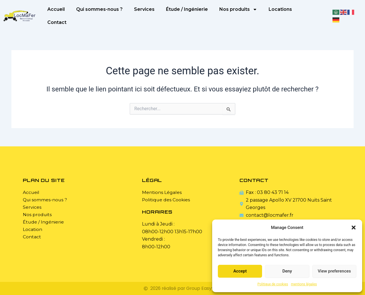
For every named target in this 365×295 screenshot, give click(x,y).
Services (144, 9)
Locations (280, 9)
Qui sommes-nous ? (99, 9)
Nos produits (238, 9)
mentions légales (304, 284)
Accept (240, 271)
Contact (56, 22)
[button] (353, 227)
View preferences (334, 271)
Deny (287, 271)
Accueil (56, 9)
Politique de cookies (272, 284)
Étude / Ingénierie (187, 9)
